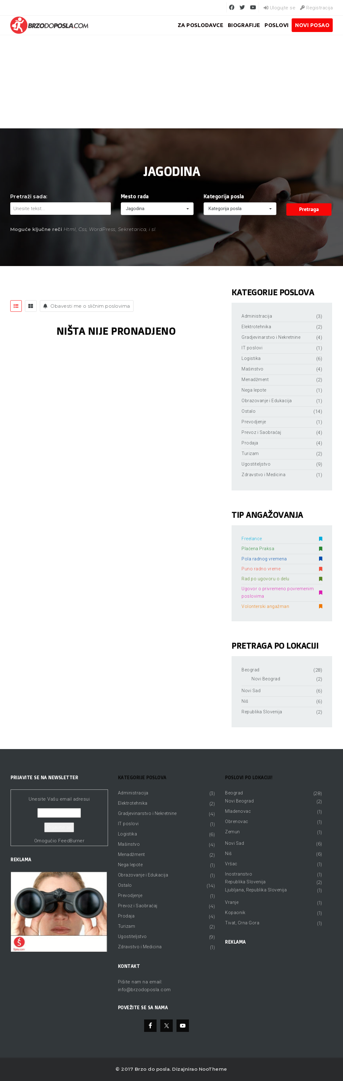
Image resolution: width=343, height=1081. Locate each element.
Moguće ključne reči (36, 229)
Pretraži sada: (29, 197)
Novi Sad (251, 690)
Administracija (257, 316)
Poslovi (277, 25)
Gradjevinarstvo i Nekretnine (271, 337)
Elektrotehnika (256, 326)
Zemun (232, 831)
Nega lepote (254, 390)
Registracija (316, 8)
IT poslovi (252, 347)
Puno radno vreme (282, 568)
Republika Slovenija (262, 711)
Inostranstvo (238, 874)
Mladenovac (238, 811)
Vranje (231, 902)
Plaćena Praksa (282, 548)
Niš (245, 701)
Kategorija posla (224, 196)
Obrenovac (236, 821)
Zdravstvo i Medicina (263, 474)
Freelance (282, 538)
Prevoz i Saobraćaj (261, 432)
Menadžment (255, 379)
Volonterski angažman (282, 606)
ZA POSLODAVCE (200, 25)
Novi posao (312, 25)
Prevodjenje (254, 421)
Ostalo (249, 411)
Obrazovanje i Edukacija (267, 400)
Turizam (250, 453)
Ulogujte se (280, 8)
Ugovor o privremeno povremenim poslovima (282, 592)
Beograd (251, 669)
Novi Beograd (265, 678)
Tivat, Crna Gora (242, 922)
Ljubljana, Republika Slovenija (256, 889)
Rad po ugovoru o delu (282, 578)
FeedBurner (71, 841)
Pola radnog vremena (282, 558)
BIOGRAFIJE (244, 25)
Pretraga (309, 209)
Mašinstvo (253, 368)
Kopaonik (235, 912)
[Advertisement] (171, 81)
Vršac (231, 863)
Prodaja (250, 442)
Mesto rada (135, 196)
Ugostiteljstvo (256, 464)
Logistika (251, 358)
